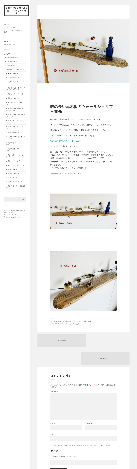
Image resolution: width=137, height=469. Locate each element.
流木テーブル (12, 98)
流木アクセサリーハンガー (16, 82)
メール (88, 406)
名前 (53, 406)
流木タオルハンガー (14, 94)
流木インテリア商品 (13, 70)
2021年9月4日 (55, 321)
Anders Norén (15, 217)
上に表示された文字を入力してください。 (64, 439)
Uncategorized (11, 57)
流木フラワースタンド (15, 165)
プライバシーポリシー (11, 27)
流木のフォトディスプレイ (16, 127)
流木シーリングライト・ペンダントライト (15, 89)
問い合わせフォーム (10, 45)
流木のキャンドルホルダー (16, 102)
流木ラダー (11, 178)
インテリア (55, 324)
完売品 (9, 66)
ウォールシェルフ (67, 324)
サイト (52, 417)
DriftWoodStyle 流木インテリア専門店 (16, 11)
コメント (54, 374)
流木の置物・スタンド (15, 149)
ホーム (6, 24)
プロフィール (11, 61)
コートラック (12, 78)
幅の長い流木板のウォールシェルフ (65, 141)
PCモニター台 (12, 74)
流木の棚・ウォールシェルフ (84, 321)
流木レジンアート (13, 182)
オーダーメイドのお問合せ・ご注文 (14, 31)
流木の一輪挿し (13, 133)
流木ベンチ (11, 169)
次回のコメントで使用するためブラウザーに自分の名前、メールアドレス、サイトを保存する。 (83, 428)
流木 (77, 324)
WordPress (15, 215)
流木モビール (12, 174)
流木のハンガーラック (15, 121)
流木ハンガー (12, 161)
